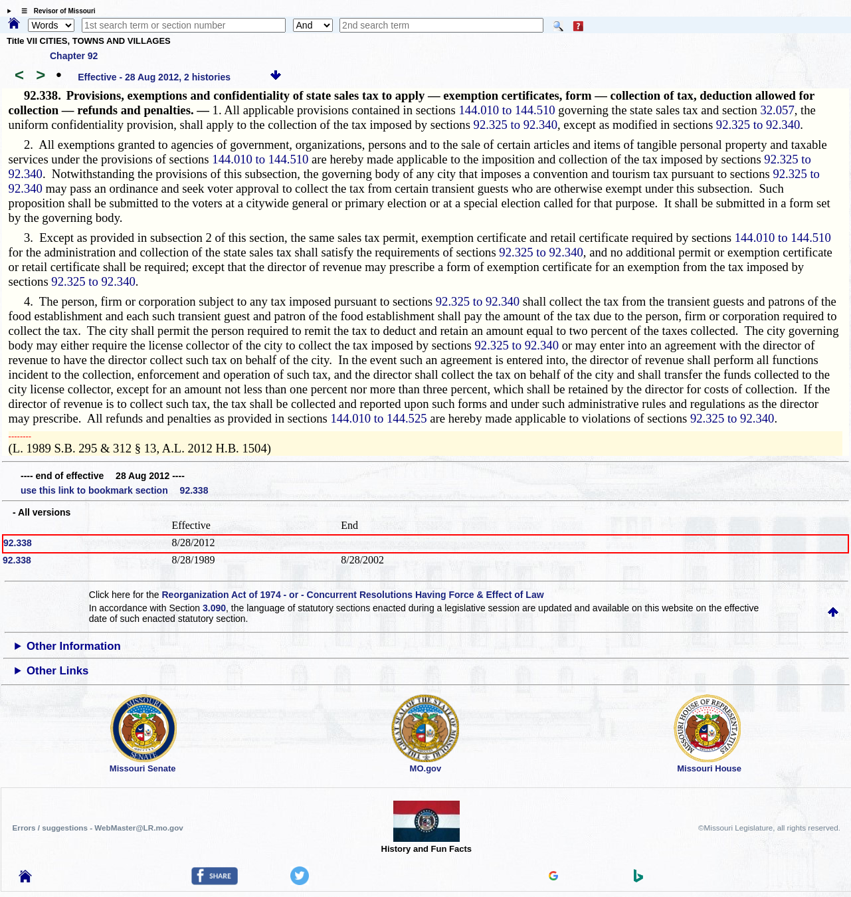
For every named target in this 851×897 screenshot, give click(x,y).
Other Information (74, 646)
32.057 (777, 110)
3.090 (214, 608)
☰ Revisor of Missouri (55, 11)
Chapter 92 (74, 55)
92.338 (17, 543)
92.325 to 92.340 (515, 125)
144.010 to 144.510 (507, 110)
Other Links (57, 670)
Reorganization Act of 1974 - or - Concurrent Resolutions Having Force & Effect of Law (352, 594)
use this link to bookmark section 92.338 (114, 490)
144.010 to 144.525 (379, 418)
